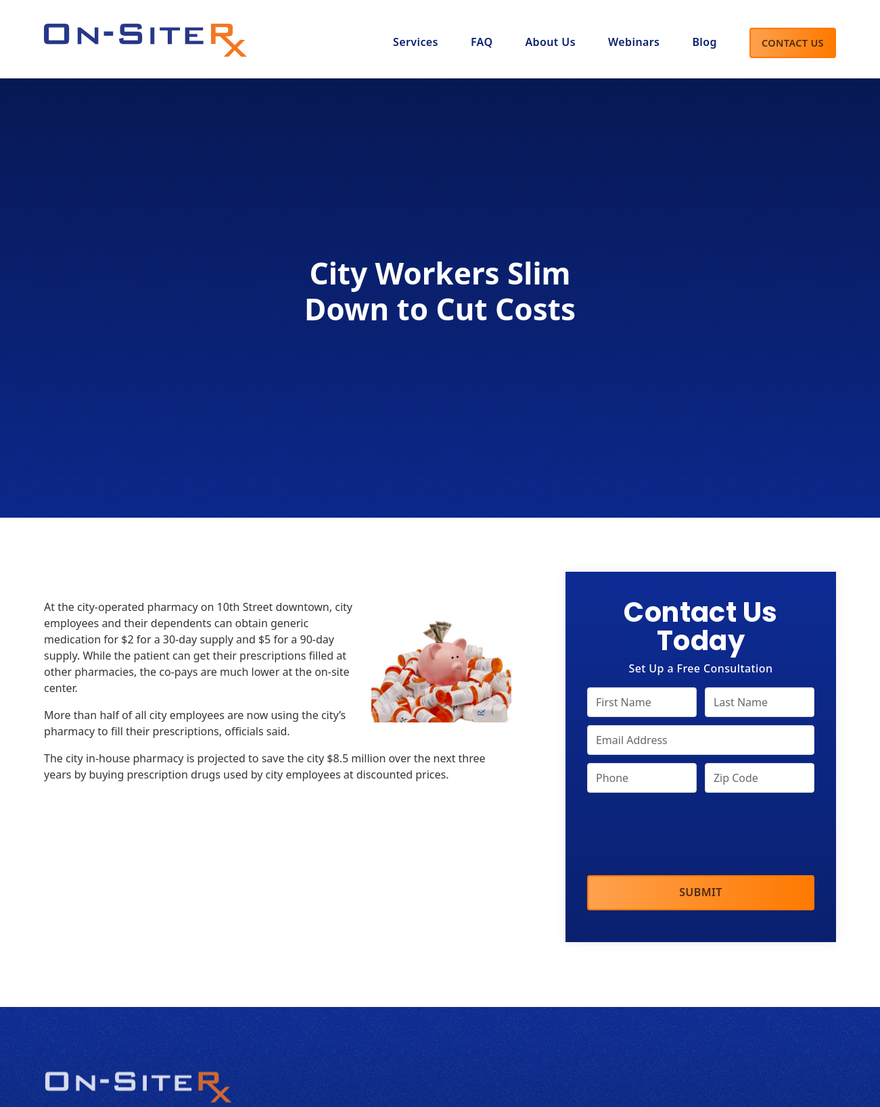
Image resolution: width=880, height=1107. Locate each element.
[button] (550, 43)
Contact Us (793, 42)
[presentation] (690, 835)
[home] (145, 36)
